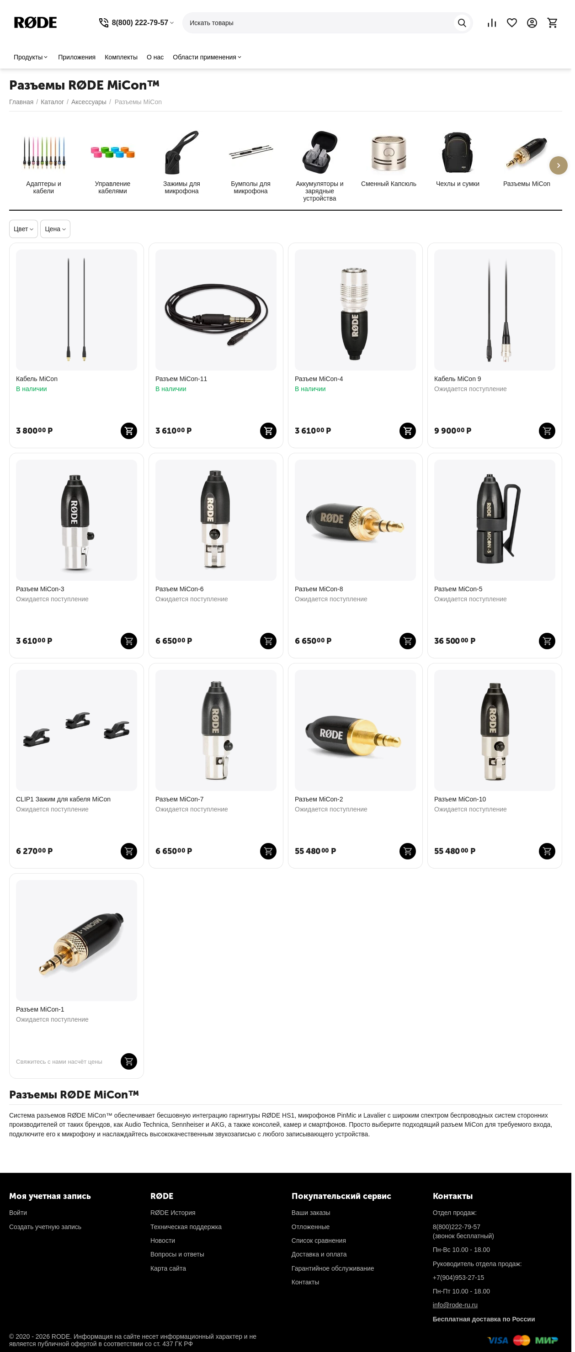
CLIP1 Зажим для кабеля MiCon (63, 799)
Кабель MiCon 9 (457, 378)
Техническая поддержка (186, 1226)
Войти (18, 1212)
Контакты (305, 1282)
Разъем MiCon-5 (458, 589)
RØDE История (173, 1212)
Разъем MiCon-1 (40, 1009)
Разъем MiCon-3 (40, 589)
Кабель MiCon (37, 378)
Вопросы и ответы (177, 1254)
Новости (162, 1240)
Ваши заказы (311, 1212)
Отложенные (311, 1226)
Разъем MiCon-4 (319, 378)
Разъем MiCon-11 (181, 378)
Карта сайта (168, 1268)
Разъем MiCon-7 (179, 799)
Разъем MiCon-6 (179, 589)
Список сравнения (319, 1240)
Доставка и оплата (319, 1254)
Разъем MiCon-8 (319, 589)
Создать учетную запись (45, 1226)
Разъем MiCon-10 (460, 799)
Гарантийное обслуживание (333, 1268)
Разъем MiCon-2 (319, 799)
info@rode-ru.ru (455, 1305)
